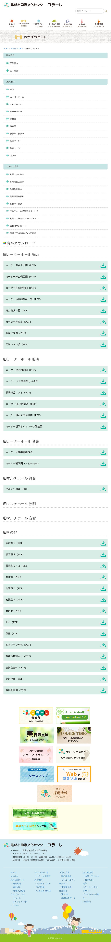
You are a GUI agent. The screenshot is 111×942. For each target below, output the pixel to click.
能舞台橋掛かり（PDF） (19, 656)
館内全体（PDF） (15, 678)
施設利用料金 (16, 189)
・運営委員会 (65, 887)
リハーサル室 (16, 112)
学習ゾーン (15, 148)
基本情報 (14, 71)
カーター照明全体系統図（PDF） (24, 415)
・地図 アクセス (91, 876)
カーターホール (17, 97)
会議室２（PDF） (15, 599)
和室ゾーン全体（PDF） (19, 644)
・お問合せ (88, 880)
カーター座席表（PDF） (19, 321)
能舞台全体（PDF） (16, 667)
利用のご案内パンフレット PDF (24, 218)
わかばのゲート (23, 23)
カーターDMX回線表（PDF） (22, 404)
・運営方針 (64, 894)
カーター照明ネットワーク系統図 (24, 426)
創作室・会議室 (17, 134)
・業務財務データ (67, 898)
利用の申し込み (17, 174)
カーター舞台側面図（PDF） (21, 276)
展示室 (13, 126)
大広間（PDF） (14, 611)
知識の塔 (82, 23)
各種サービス (16, 204)
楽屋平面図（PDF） (16, 333)
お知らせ (15, 876)
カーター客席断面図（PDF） (21, 288)
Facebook (87, 902)
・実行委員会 (65, 876)
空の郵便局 (98, 23)
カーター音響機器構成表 (19, 452)
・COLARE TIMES (42, 891)
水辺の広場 (68, 23)
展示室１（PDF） (15, 543)
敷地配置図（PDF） (16, 690)
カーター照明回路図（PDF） (21, 370)
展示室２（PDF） (15, 554)
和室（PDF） (13, 622)
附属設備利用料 (17, 196)
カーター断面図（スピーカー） (23, 463)
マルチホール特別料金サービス (24, 211)
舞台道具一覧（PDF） (18, 310)
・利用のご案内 (18, 891)
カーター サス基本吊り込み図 (22, 381)
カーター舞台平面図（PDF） (21, 265)
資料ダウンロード (18, 226)
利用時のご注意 (17, 182)
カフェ (13, 156)
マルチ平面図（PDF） (18, 489)
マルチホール (16, 104)
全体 (12, 90)
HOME (12, 23)
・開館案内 (16, 883)
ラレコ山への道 (54, 23)
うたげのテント (38, 23)
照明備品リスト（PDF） (19, 392)
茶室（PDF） (13, 633)
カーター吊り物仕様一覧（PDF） (24, 299)
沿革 (85, 883)
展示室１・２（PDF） (18, 565)
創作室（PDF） (14, 577)
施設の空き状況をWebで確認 (23, 233)
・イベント (16, 898)
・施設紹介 (16, 887)
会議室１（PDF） (15, 588)
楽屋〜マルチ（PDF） (18, 344)
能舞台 (13, 119)
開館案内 (14, 63)
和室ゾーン (15, 141)
